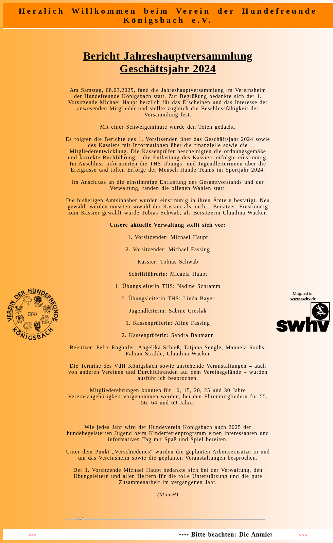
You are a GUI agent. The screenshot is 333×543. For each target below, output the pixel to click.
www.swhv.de (303, 298)
